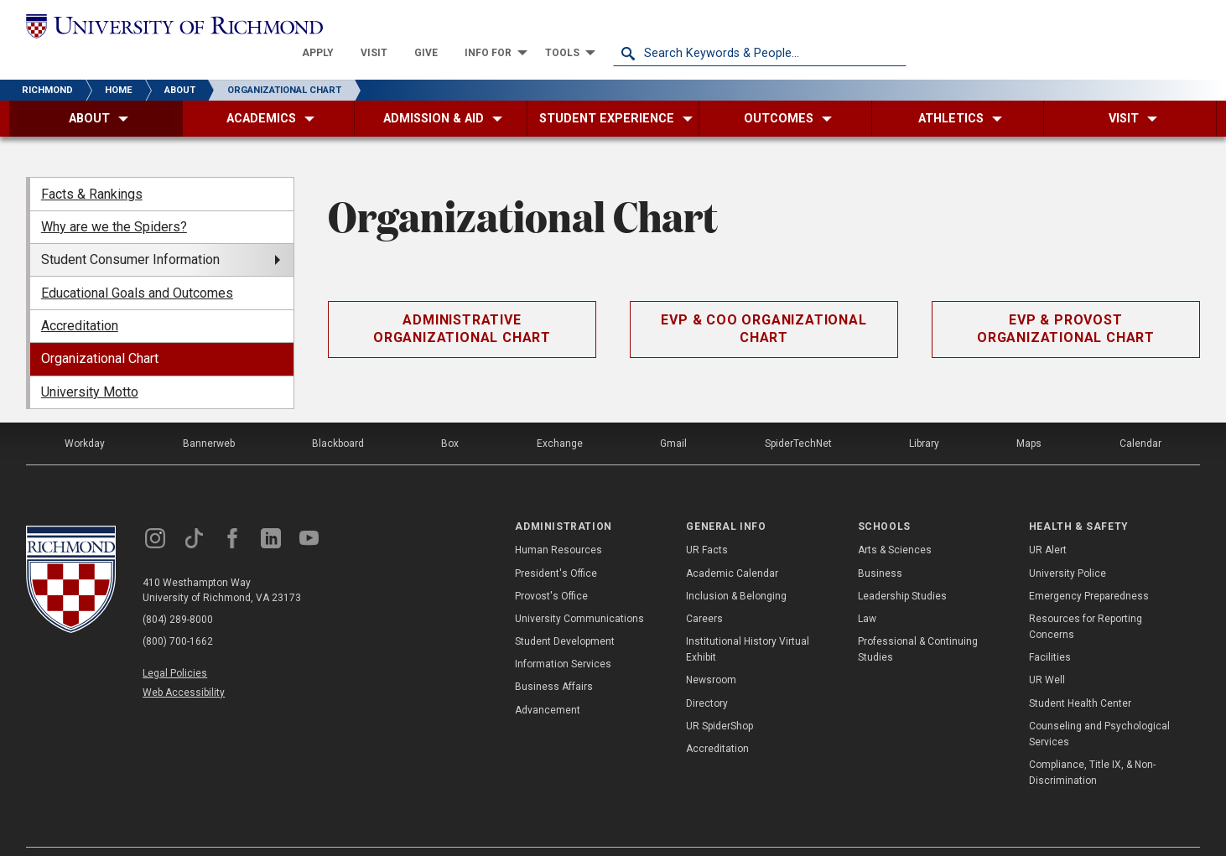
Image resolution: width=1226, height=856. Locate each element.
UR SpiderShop (719, 700)
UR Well (1047, 654)
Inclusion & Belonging (736, 570)
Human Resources (558, 524)
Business (880, 547)
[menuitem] (611, 27)
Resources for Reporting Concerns (1085, 601)
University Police (1067, 547)
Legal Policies (175, 647)
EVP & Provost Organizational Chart (1066, 302)
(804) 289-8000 (178, 593)
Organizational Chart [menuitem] (99, 332)
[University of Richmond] (172, 27)
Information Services (563, 638)
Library (924, 417)
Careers (704, 593)
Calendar (1140, 417)
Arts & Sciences (895, 524)
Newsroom (711, 654)
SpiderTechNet (798, 417)
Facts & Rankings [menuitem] (92, 167)
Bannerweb (209, 417)
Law (867, 593)
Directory (707, 676)
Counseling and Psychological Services (1099, 708)
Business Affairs (554, 661)
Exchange (560, 417)
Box (450, 417)
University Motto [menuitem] (89, 366)
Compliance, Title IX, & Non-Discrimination (1092, 746)
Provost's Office (551, 570)
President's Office (556, 547)
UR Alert (1048, 524)
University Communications (579, 593)
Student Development (565, 615)
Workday (85, 417)
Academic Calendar (732, 547)
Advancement (547, 683)
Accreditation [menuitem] (79, 300)
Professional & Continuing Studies (918, 623)
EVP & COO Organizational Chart (763, 302)
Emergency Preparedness (1089, 570)
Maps (1029, 417)
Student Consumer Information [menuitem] (130, 233)
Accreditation (717, 723)
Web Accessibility (184, 666)
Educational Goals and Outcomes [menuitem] (137, 266)
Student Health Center (1080, 676)
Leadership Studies (902, 570)
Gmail (673, 417)
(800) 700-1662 (178, 615)
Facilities (1050, 631)
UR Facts (707, 524)
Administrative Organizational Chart (462, 302)
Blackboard (338, 417)
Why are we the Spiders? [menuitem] (114, 201)
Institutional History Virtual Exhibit (747, 623)
